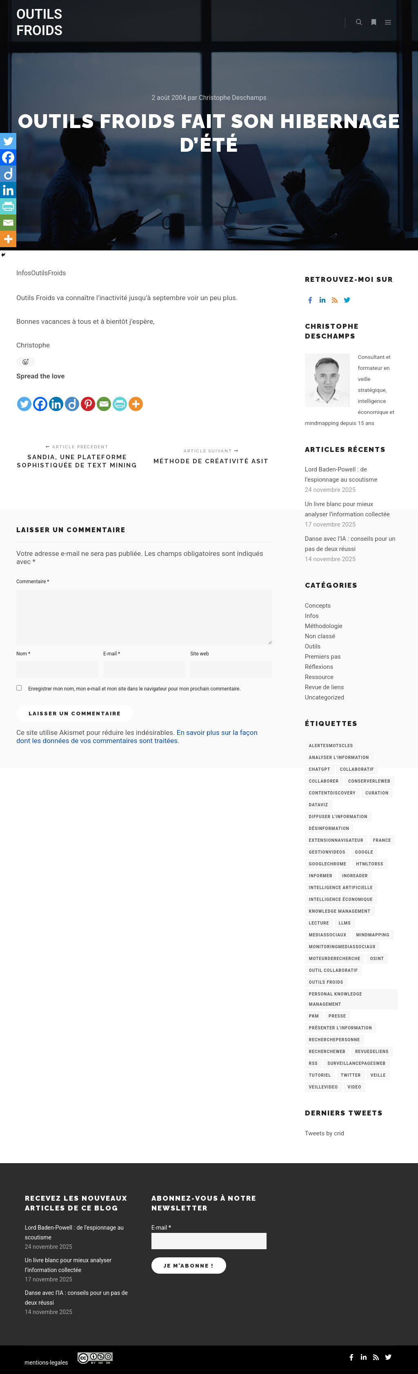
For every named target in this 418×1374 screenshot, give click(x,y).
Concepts (318, 605)
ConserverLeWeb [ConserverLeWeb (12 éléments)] (369, 781)
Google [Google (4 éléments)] (364, 852)
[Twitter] (24, 397)
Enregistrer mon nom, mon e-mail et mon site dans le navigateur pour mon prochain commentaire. (134, 689)
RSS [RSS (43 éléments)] (313, 1063)
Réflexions (319, 666)
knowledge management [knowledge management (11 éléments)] (340, 911)
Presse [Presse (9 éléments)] (337, 1016)
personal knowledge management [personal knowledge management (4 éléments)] (335, 999)
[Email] (104, 397)
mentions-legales (46, 1362)
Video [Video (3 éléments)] (354, 1087)
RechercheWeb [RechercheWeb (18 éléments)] (327, 1051)
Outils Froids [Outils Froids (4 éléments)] (326, 982)
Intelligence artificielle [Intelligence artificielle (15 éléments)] (341, 887)
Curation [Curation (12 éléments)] (377, 793)
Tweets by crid (324, 1133)
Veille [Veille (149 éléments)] (378, 1075)
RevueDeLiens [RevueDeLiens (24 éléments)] (372, 1051)
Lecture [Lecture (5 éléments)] (319, 923)
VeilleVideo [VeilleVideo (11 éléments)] (323, 1087)
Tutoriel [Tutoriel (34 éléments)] (320, 1075)
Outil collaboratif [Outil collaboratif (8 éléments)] (333, 970)
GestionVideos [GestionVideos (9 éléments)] (327, 852)
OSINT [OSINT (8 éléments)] (377, 958)
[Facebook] (40, 397)
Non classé (320, 636)
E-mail (111, 654)
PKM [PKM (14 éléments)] (314, 1016)
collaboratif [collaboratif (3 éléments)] (357, 769)
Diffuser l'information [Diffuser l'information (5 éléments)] (338, 816)
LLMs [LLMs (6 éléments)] (345, 923)
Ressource (319, 677)
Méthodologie (323, 626)
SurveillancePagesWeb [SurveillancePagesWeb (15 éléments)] (356, 1063)
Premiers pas (323, 656)
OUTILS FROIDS (39, 22)
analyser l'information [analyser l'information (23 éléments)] (339, 757)
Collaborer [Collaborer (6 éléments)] (324, 781)
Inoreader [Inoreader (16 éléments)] (355, 876)
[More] (136, 397)
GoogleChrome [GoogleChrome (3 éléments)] (328, 864)
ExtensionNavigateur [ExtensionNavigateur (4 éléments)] (336, 840)
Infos (312, 616)
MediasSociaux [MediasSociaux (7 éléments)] (328, 935)
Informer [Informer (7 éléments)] (321, 876)
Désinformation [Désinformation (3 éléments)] (329, 828)
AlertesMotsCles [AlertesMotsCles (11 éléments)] (331, 745)
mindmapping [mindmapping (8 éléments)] (372, 935)
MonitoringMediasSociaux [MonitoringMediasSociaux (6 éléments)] (342, 947)
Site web (199, 654)
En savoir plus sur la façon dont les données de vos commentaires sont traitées (137, 736)
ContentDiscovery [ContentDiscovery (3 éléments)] (332, 793)
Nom (23, 654)
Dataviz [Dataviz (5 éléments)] (318, 805)
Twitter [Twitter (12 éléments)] (351, 1075)
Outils (313, 646)
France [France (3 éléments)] (382, 840)
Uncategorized (324, 697)
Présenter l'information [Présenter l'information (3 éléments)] (340, 1028)
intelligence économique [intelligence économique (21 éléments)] (341, 899)
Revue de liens (324, 687)
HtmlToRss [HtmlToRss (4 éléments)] (369, 864)
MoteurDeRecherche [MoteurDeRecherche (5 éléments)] (334, 958)
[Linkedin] (56, 397)
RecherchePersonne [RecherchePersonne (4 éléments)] (334, 1040)
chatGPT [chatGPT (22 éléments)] (319, 769)
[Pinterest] (88, 397)
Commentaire (32, 581)
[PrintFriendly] (120, 397)
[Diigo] (72, 397)
